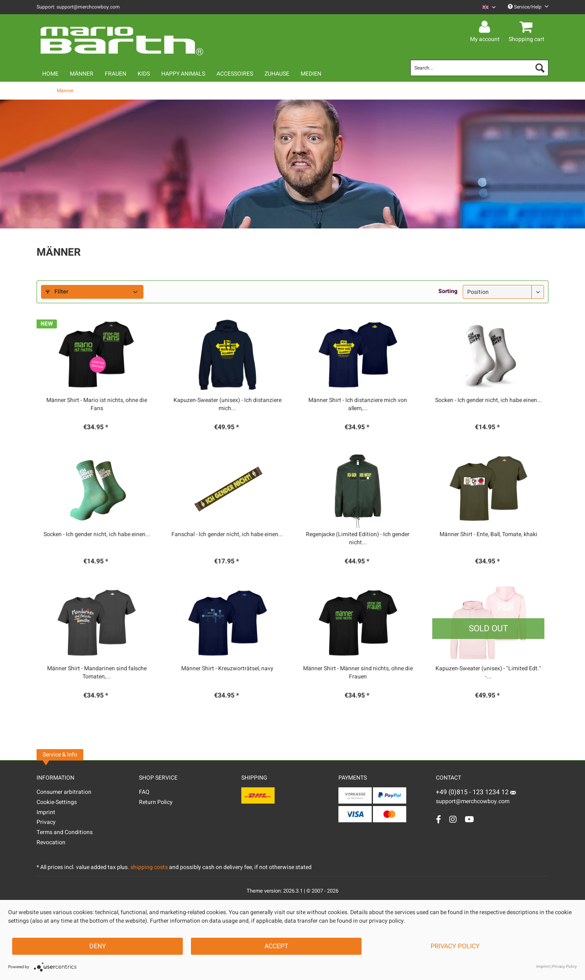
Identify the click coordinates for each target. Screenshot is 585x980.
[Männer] (81, 73)
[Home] (50, 73)
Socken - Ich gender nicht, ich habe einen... (488, 400)
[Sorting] (503, 292)
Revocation (51, 842)
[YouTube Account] (469, 819)
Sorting (447, 291)
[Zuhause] (277, 73)
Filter (57, 291)
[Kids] (144, 73)
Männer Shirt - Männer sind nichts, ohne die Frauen (358, 673)
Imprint (46, 812)
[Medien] (311, 73)
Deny (97, 946)
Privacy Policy (455, 946)
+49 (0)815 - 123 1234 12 (473, 792)
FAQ (144, 792)
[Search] (539, 68)
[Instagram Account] (453, 819)
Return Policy (156, 802)
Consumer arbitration (64, 792)
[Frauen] (115, 73)
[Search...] (479, 68)
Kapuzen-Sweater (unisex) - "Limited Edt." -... (488, 673)
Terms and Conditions (65, 832)
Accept (276, 946)
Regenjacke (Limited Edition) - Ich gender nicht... (358, 538)
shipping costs (149, 867)
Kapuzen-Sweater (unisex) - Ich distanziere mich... (227, 404)
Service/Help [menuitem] (528, 7)
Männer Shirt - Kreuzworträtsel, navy (227, 669)
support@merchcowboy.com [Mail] (476, 798)
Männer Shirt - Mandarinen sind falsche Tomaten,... (97, 673)
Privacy (46, 822)
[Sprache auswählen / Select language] (489, 7)
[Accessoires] (235, 73)
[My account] (486, 27)
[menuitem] (486, 7)
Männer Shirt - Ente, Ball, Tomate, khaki (488, 534)
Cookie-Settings (57, 802)
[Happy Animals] (183, 73)
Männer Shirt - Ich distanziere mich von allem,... (357, 404)
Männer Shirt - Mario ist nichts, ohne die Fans (96, 404)
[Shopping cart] (527, 27)
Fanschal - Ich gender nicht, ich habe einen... (227, 534)
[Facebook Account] (438, 819)
